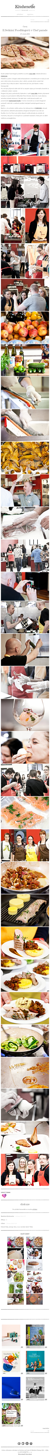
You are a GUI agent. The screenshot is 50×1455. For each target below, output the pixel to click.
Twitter (23, 1443)
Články (25, 26)
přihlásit (34, 1209)
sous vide (32, 74)
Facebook (19, 1443)
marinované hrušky (15, 101)
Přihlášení (20, 14)
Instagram (27, 1443)
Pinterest (30, 1443)
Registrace (30, 14)
